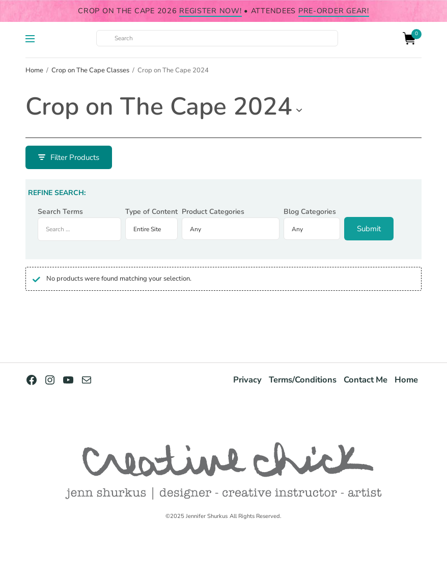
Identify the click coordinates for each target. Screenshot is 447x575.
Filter (52, 157)
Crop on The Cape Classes (90, 70)
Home (34, 70)
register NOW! (210, 11)
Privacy (247, 380)
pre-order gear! (333, 11)
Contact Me (365, 380)
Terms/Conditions (303, 380)
